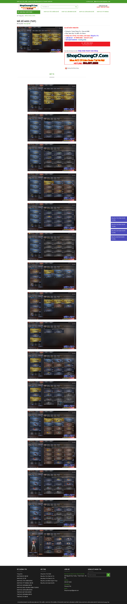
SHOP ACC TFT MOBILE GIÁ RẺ (25, 583)
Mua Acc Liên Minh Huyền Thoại (49, 580)
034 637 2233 (68, 582)
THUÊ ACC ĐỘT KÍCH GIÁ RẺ (24, 592)
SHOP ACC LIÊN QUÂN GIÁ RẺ (86, 11)
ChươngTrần (82, 40)
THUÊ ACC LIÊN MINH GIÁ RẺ (24, 594)
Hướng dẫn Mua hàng (72, 68)
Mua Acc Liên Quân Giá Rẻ (47, 583)
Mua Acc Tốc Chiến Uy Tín (47, 576)
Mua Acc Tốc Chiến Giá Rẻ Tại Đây (118, 219)
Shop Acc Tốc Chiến (46, 574)
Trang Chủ (19, 574)
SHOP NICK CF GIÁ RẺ (22, 576)
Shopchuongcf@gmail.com (102, 1)
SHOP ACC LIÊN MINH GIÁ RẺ (69, 11)
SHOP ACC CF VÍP (21, 578)
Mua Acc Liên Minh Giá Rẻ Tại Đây (118, 225)
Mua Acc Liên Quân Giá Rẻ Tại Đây (118, 231)
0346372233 (89, 1)
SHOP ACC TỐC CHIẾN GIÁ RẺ (51, 11)
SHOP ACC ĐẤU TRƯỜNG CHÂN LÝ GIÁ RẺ (28, 587)
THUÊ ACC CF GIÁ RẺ (22, 596)
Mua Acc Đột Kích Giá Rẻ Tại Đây (118, 238)
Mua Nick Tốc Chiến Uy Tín (47, 578)
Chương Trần (67, 586)
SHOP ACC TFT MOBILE (103, 11)
